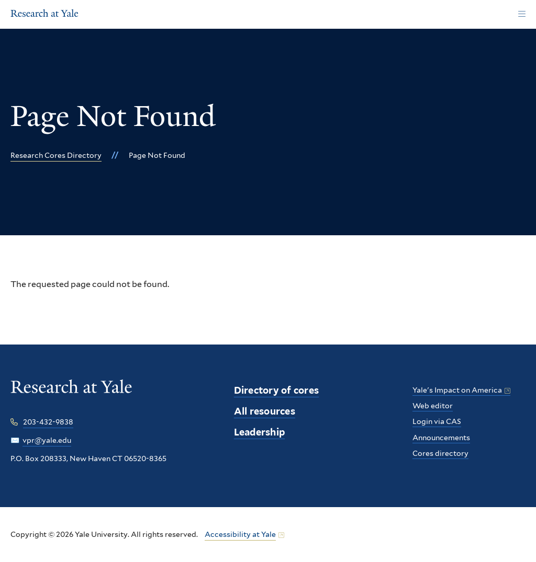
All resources (264, 411)
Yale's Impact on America (457, 390)
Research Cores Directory (56, 155)
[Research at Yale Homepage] (44, 15)
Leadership (259, 432)
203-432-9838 (48, 422)
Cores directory (440, 453)
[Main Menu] (521, 14)
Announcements (441, 437)
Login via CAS (436, 421)
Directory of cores (276, 390)
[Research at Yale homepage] (71, 394)
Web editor (432, 406)
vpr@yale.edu (47, 440)
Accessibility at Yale (240, 534)
